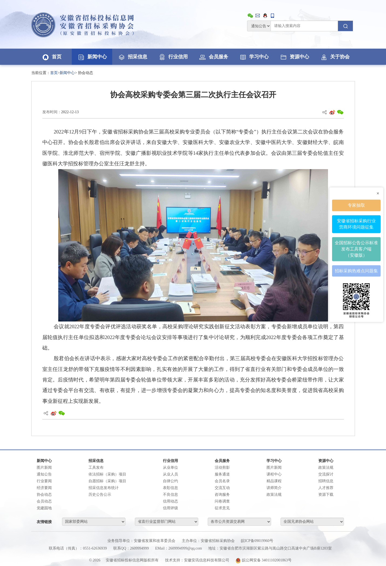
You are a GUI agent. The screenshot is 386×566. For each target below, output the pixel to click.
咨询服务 (222, 495)
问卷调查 (222, 501)
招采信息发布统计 (103, 488)
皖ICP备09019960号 (257, 541)
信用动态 (170, 501)
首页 (52, 56)
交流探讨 (325, 474)
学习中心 (254, 56)
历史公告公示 (99, 495)
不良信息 (170, 495)
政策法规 (274, 495)
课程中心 (274, 474)
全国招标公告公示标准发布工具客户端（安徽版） (356, 248)
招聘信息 (325, 481)
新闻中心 (92, 56)
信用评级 (170, 508)
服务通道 (222, 474)
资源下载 (325, 495)
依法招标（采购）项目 (107, 474)
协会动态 (44, 495)
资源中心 (294, 56)
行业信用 (173, 56)
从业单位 (170, 467)
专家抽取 (356, 205)
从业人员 (170, 474)
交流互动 (222, 488)
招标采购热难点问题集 (356, 270)
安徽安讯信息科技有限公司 (206, 560)
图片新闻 (44, 467)
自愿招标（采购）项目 (107, 481)
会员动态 (44, 501)
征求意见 (222, 508)
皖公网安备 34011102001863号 (263, 560)
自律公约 (170, 481)
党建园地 (44, 508)
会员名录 (222, 481)
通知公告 (44, 474)
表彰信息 (170, 488)
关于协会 (335, 56)
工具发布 (96, 467)
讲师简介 (274, 488)
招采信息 (132, 56)
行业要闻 (44, 481)
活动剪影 (222, 467)
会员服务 (213, 56)
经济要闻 (44, 488)
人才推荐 (325, 488)
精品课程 (274, 481)
